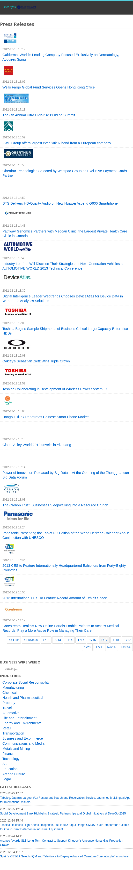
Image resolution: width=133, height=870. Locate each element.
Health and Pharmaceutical (22, 698)
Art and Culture (13, 774)
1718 (115, 640)
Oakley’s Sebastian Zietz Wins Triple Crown (36, 361)
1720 (87, 647)
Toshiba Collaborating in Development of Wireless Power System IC (54, 389)
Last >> (126, 647)
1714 (69, 640)
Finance (8, 754)
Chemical (9, 692)
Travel (7, 708)
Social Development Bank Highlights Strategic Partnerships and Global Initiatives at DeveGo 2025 (63, 813)
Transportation (13, 733)
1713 (57, 640)
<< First (14, 640)
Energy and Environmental (22, 723)
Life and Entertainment (19, 718)
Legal (6, 779)
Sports (7, 764)
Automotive (10, 713)
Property (8, 703)
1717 (104, 640)
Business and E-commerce (22, 738)
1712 (46, 640)
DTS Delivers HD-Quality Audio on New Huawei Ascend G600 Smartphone (60, 203)
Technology (11, 759)
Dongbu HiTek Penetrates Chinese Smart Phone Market (45, 417)
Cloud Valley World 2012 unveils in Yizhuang (36, 445)
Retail (6, 728)
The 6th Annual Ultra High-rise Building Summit (38, 115)
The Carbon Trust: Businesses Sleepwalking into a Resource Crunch (55, 505)
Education (9, 769)
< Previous (31, 640)
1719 (127, 640)
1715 (81, 640)
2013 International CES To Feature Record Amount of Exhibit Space (54, 598)
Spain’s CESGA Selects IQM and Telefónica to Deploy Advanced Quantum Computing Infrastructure (64, 856)
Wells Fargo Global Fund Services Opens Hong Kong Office (48, 87)
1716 (92, 640)
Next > (111, 647)
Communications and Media (23, 743)
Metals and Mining (16, 748)
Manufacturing (13, 687)
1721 (99, 647)
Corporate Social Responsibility (26, 682)
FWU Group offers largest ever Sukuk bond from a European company (56, 143)
